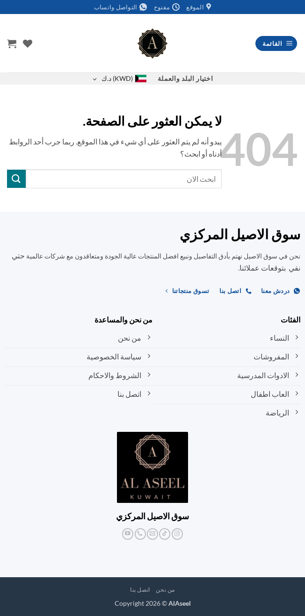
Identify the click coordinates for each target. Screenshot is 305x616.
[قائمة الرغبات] (27, 43)
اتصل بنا (140, 589)
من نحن (165, 589)
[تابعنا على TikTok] (164, 534)
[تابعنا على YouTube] (127, 534)
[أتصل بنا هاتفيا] (140, 534)
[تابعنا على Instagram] (177, 534)
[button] (276, 43)
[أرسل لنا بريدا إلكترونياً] (152, 534)
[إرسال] (16, 179)
